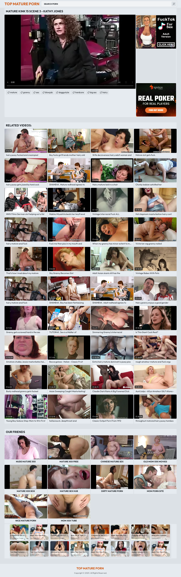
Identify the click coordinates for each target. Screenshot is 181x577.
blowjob (49, 92)
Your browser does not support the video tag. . (70, 52)
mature (13, 92)
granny (26, 92)
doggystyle (64, 92)
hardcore (79, 92)
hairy (105, 92)
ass (37, 92)
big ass (93, 92)
